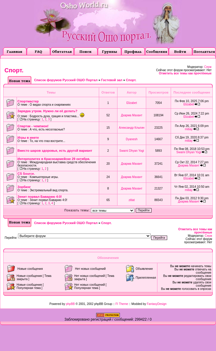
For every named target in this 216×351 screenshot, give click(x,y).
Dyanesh (131, 139)
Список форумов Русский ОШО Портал (65, 80)
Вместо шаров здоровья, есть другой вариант (54, 150)
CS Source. (26, 173)
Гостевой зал (111, 80)
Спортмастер (28, 101)
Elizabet (131, 103)
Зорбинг (24, 187)
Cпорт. (13, 70)
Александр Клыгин (131, 127)
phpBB (70, 304)
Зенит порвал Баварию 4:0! (39, 196)
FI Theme (121, 304)
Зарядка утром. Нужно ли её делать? (47, 111)
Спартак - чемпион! (33, 126)
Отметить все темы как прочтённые (185, 73)
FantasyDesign (157, 304)
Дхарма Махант (132, 115)
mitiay (189, 129)
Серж (208, 66)
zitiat (132, 200)
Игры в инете (28, 137)
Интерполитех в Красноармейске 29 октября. (53, 159)
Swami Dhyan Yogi (131, 150)
